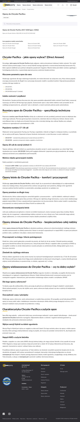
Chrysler (24, 9)
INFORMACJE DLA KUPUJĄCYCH (20, 1)
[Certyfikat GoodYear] (6, 381)
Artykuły (43, 368)
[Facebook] (3, 414)
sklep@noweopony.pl (72, 1)
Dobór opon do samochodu (15, 9)
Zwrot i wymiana (45, 374)
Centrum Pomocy (45, 380)
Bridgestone (63, 407)
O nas (61, 368)
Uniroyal (62, 401)
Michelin (62, 393)
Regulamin (43, 382)
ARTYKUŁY (33, 1)
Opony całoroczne (45, 396)
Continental (63, 390)
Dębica (62, 399)
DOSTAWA (4, 1)
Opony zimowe (44, 390)
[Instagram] (9, 414)
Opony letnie (44, 393)
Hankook (62, 396)
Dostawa (43, 371)
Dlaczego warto (64, 371)
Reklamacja (43, 377)
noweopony (4, 9)
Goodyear (62, 404)
